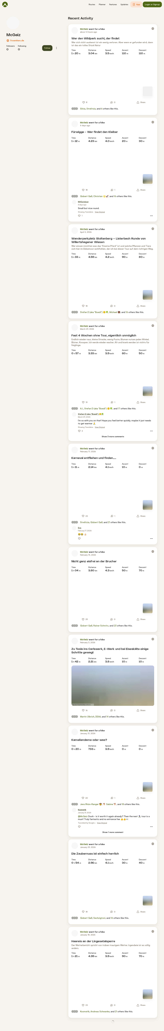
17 (119, 408)
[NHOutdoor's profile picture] (74, 202)
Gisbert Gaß (86, 196)
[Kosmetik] (82, 809)
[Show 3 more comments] (113, 436)
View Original (100, 212)
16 (115, 196)
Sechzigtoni (99, 918)
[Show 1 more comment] (112, 832)
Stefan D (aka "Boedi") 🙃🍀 (94, 312)
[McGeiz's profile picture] (12, 22)
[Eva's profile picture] (74, 528)
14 (107, 716)
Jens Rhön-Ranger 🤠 (91, 804)
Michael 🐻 (114, 312)
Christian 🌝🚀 (100, 196)
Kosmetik (84, 1011)
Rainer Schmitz (100, 625)
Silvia (82, 108)
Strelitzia (91, 108)
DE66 (98, 716)
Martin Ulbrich (87, 716)
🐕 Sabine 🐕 (109, 804)
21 (109, 522)
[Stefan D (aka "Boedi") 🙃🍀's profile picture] (74, 414)
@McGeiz (82, 816)
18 (123, 804)
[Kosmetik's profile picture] (74, 810)
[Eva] (79, 528)
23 (115, 625)
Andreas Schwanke (100, 1011)
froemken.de (17, 40)
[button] (92, 4)
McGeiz (13, 35)
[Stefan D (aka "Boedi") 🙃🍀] (91, 414)
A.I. (81, 408)
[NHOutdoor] (83, 202)
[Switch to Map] (148, 91)
